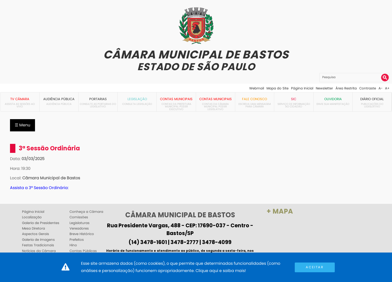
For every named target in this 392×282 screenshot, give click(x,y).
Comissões (79, 217)
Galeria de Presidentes (40, 223)
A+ (387, 88)
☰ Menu (22, 125)
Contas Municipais (176, 99)
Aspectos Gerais (35, 234)
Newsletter (324, 88)
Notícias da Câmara (39, 251)
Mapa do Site (277, 88)
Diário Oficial (372, 99)
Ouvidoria (333, 99)
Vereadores (79, 228)
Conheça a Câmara (86, 212)
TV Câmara (19, 99)
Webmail (256, 88)
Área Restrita (346, 88)
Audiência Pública (58, 99)
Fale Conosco (254, 99)
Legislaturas (80, 223)
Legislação (137, 99)
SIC (293, 99)
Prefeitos (77, 240)
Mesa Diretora (33, 228)
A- (380, 88)
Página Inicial (302, 88)
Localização (32, 217)
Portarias (98, 99)
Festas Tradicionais (38, 245)
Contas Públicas (83, 251)
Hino (73, 245)
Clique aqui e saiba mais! (221, 271)
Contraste (367, 88)
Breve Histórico (82, 234)
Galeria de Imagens (38, 240)
